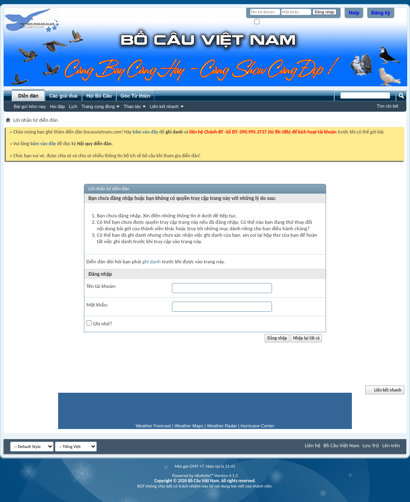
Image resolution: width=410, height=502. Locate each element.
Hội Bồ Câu (99, 96)
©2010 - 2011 (218, 491)
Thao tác (132, 106)
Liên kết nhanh (164, 106)
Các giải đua (63, 96)
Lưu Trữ (370, 445)
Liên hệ (312, 445)
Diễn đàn (28, 96)
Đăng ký (380, 13)
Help (354, 13)
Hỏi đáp (57, 106)
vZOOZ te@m (191, 491)
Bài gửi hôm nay (30, 106)
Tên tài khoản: (101, 286)
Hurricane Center (257, 425)
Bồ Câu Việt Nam (342, 445)
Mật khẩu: (97, 305)
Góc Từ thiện (135, 96)
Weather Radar (222, 425)
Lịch (73, 106)
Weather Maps (188, 425)
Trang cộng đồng (98, 106)
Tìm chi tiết (387, 106)
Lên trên (391, 445)
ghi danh (151, 261)
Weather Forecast (153, 425)
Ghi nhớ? (265, 22)
